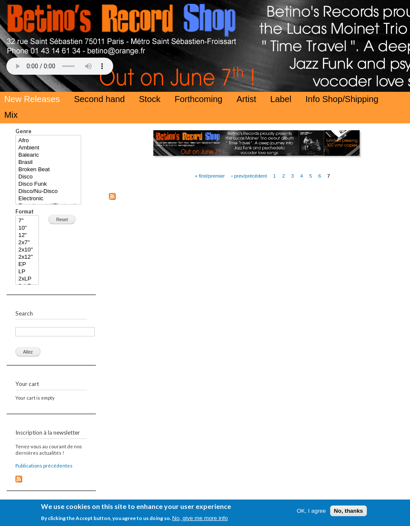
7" (27, 221)
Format (24, 211)
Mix (11, 115)
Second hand (99, 99)
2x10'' (27, 250)
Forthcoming (199, 99)
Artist (246, 99)
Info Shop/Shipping (341, 99)
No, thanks (348, 513)
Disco (48, 177)
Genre (23, 131)
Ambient (48, 148)
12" (27, 235)
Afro (48, 140)
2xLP (27, 279)
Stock (150, 99)
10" (27, 228)
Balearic (48, 155)
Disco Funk (48, 184)
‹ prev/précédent (249, 175)
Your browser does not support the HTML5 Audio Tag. (59, 66)
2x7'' (27, 242)
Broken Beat (48, 169)
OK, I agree (311, 513)
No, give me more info (200, 520)
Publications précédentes (44, 465)
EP (27, 264)
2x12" (27, 257)
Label (280, 99)
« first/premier (210, 175)
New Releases (32, 99)
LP (27, 271)
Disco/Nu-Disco (48, 191)
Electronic (48, 198)
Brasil (48, 162)
